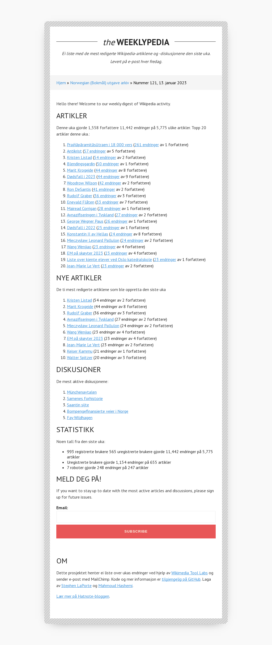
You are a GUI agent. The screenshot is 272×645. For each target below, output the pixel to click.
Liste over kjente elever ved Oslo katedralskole (109, 259)
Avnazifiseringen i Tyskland (90, 214)
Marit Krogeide (80, 170)
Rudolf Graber (79, 195)
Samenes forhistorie (85, 398)
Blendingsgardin (81, 163)
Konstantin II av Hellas (87, 234)
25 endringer (108, 227)
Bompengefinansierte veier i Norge (97, 411)
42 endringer (110, 183)
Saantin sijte (78, 404)
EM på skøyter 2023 (85, 253)
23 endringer (105, 246)
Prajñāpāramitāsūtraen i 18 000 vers (99, 144)
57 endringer (95, 151)
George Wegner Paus (85, 221)
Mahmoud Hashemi (115, 585)
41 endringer (104, 189)
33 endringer (107, 202)
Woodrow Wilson (82, 183)
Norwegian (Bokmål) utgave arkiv (99, 82)
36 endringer (105, 195)
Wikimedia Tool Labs (189, 572)
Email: (62, 507)
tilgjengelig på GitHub (181, 579)
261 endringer (146, 144)
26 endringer (116, 221)
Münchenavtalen (82, 392)
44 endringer (106, 170)
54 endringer (105, 157)
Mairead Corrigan (81, 208)
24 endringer (121, 234)
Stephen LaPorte (76, 585)
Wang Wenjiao (79, 246)
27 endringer (127, 214)
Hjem (61, 82)
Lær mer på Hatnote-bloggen (82, 596)
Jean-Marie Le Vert (83, 265)
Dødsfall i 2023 (81, 176)
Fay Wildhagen (79, 417)
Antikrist (74, 151)
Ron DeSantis (79, 189)
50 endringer (108, 163)
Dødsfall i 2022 (81, 227)
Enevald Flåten (80, 202)
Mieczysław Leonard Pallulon (93, 240)
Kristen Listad (79, 157)
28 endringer (110, 208)
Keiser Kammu (79, 351)
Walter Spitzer (79, 357)
